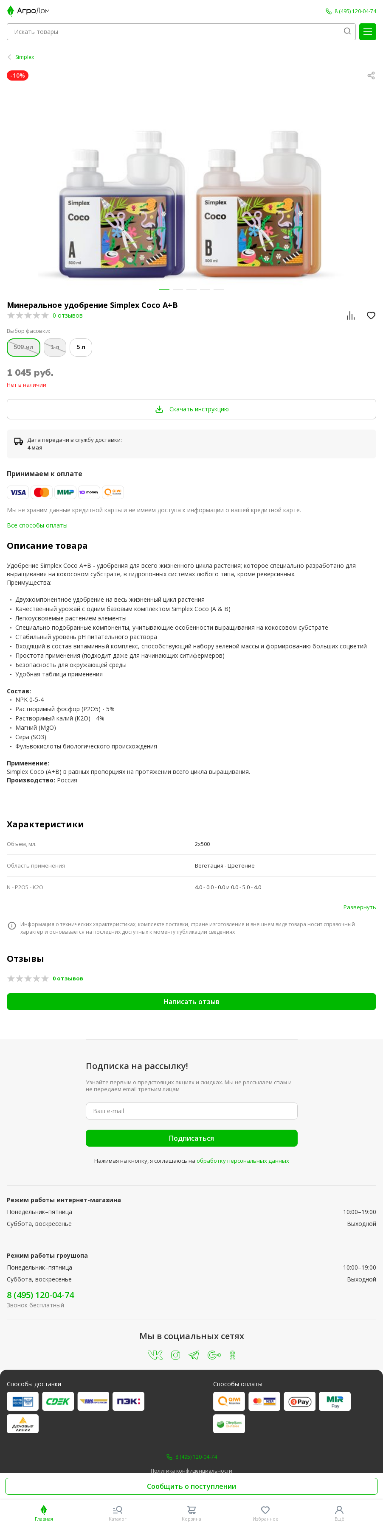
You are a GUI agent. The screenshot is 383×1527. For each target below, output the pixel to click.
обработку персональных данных (243, 1160)
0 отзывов (68, 315)
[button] (164, 289)
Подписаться (191, 1138)
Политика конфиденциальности (191, 1471)
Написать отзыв (191, 1001)
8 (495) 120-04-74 (40, 1295)
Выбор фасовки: (28, 331)
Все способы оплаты (37, 525)
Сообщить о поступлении (191, 1486)
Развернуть (360, 907)
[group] (191, 188)
